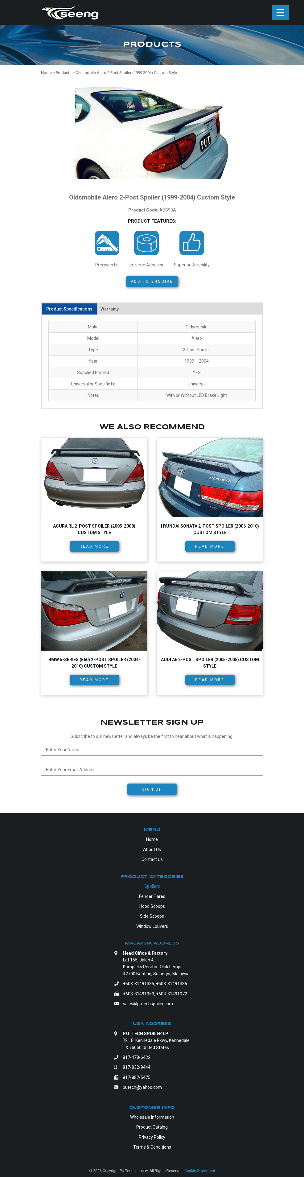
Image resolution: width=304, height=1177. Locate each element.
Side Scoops (152, 916)
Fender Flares (152, 896)
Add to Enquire (152, 281)
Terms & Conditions (152, 1147)
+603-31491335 (138, 983)
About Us (152, 849)
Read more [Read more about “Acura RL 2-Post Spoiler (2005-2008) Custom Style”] (94, 546)
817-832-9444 (136, 1067)
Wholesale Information (152, 1117)
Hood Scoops (152, 906)
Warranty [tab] (110, 309)
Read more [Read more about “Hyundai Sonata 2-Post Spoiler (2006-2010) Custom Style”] (209, 546)
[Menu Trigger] (280, 12)
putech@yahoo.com (142, 1087)
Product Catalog (152, 1127)
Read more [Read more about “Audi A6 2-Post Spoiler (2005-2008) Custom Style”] (209, 680)
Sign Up (152, 789)
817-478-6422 (136, 1057)
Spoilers (152, 886)
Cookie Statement (199, 1171)
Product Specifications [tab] (69, 309)
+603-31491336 (171, 983)
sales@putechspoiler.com (148, 1003)
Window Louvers (152, 926)
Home (152, 839)
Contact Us (152, 859)
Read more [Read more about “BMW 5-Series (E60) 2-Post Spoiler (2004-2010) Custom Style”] (94, 680)
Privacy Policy (152, 1137)
